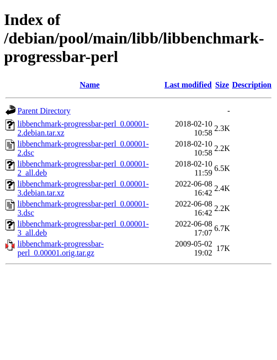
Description (252, 84)
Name (90, 84)
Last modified (188, 84)
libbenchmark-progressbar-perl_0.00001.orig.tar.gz (60, 248)
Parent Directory (43, 110)
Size (222, 84)
